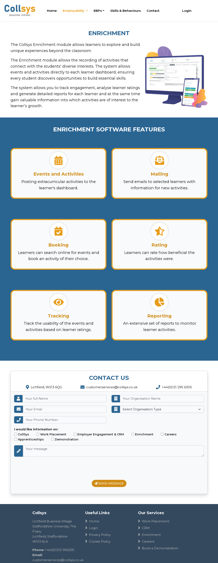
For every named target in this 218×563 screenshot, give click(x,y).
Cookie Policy (97, 541)
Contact (153, 11)
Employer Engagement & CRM (99, 434)
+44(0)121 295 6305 (174, 387)
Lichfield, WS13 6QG (44, 387)
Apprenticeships (29, 439)
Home (52, 11)
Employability (74, 11)
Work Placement (51, 434)
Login (186, 11)
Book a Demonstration (158, 548)
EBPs (98, 11)
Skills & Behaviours (125, 11)
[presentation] (46, 468)
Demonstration (64, 439)
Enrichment (142, 434)
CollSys (21, 434)
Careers (169, 434)
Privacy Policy (98, 535)
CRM (144, 528)
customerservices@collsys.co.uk (108, 387)
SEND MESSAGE (109, 483)
